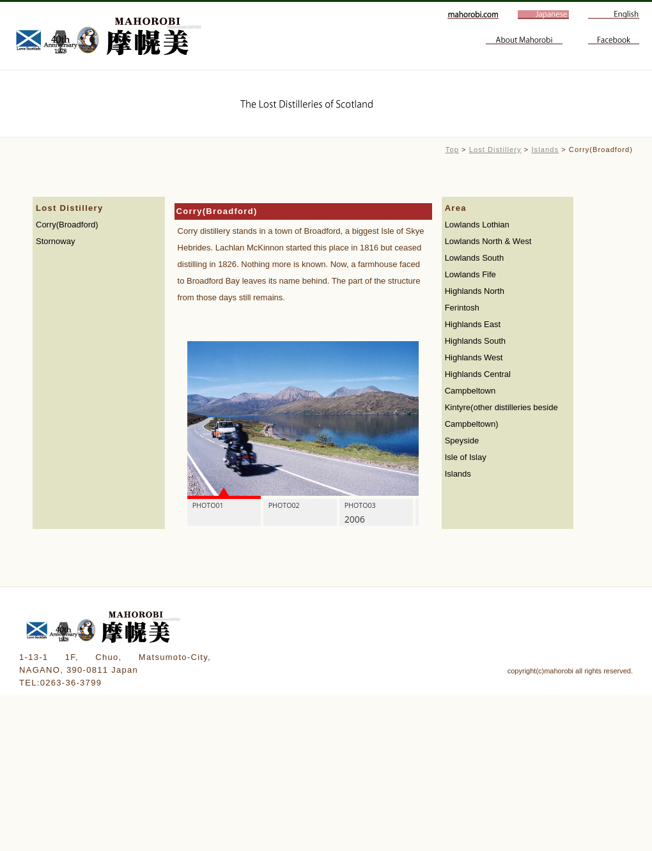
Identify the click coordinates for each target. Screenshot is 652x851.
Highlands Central (478, 374)
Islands (545, 149)
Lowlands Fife (470, 274)
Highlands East (473, 324)
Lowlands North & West (488, 241)
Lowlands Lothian (477, 224)
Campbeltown (470, 390)
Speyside (462, 440)
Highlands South (475, 341)
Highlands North (474, 291)
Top (452, 149)
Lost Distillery (495, 149)
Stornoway (55, 241)
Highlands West (474, 357)
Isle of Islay (465, 457)
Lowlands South (474, 258)
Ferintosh (462, 307)
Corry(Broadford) (67, 224)
